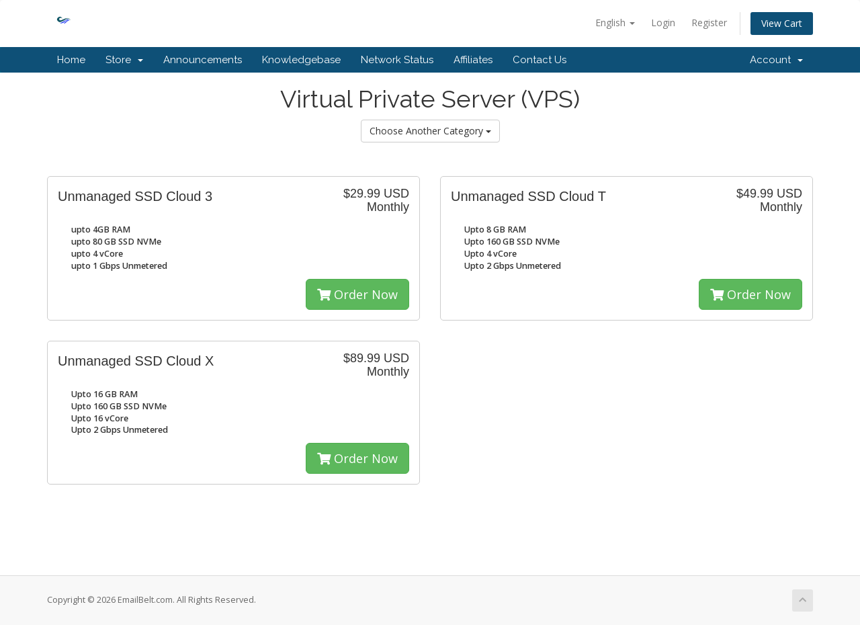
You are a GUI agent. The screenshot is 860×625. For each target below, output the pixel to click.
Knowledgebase (301, 60)
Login (663, 22)
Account (776, 60)
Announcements (202, 60)
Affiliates (473, 60)
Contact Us (539, 60)
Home (71, 60)
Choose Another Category (430, 130)
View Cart (781, 23)
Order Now (357, 294)
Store (124, 60)
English (615, 22)
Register (709, 22)
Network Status (397, 60)
